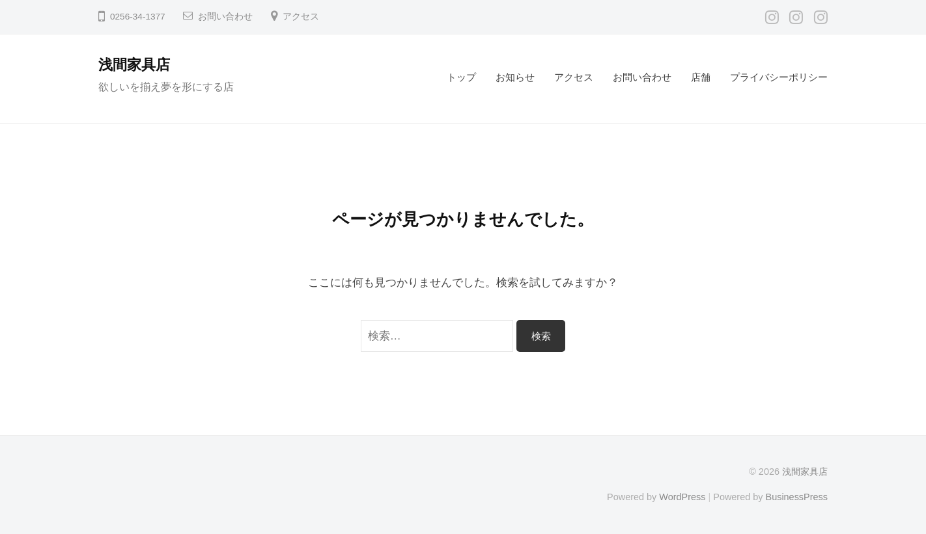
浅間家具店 (134, 65)
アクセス (301, 16)
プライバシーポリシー (779, 77)
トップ (461, 77)
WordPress (682, 497)
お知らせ (515, 77)
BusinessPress (797, 497)
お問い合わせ (225, 16)
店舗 (700, 77)
